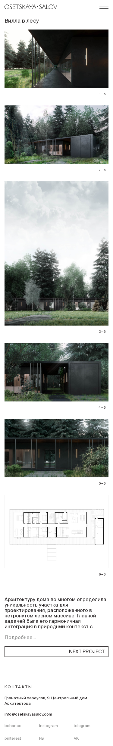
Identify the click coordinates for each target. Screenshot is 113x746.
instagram (48, 726)
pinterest (13, 738)
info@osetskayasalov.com (28, 714)
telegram (82, 726)
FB (41, 738)
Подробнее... (20, 638)
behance (13, 726)
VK (76, 738)
